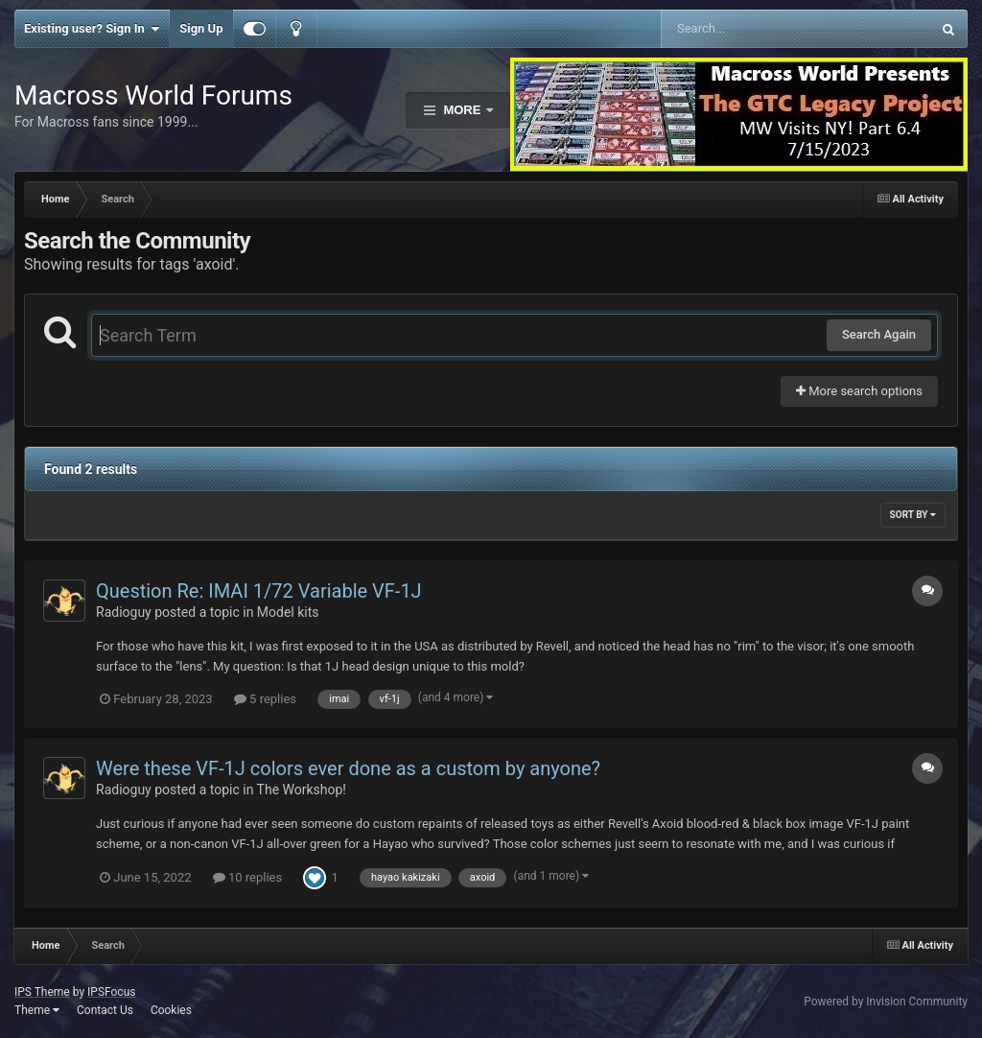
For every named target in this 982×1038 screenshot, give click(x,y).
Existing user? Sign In (91, 29)
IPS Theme (42, 992)
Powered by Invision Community (886, 1001)
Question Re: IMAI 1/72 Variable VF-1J (259, 590)
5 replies (265, 699)
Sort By (913, 514)
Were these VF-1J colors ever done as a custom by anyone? (348, 768)
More (462, 110)
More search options (859, 391)
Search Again (879, 334)
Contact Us (105, 1010)
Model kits (288, 612)
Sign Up (200, 28)
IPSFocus (111, 992)
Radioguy (124, 612)
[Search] (747, 29)
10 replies (247, 877)
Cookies (171, 1010)
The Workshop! (301, 789)
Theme (36, 1010)
